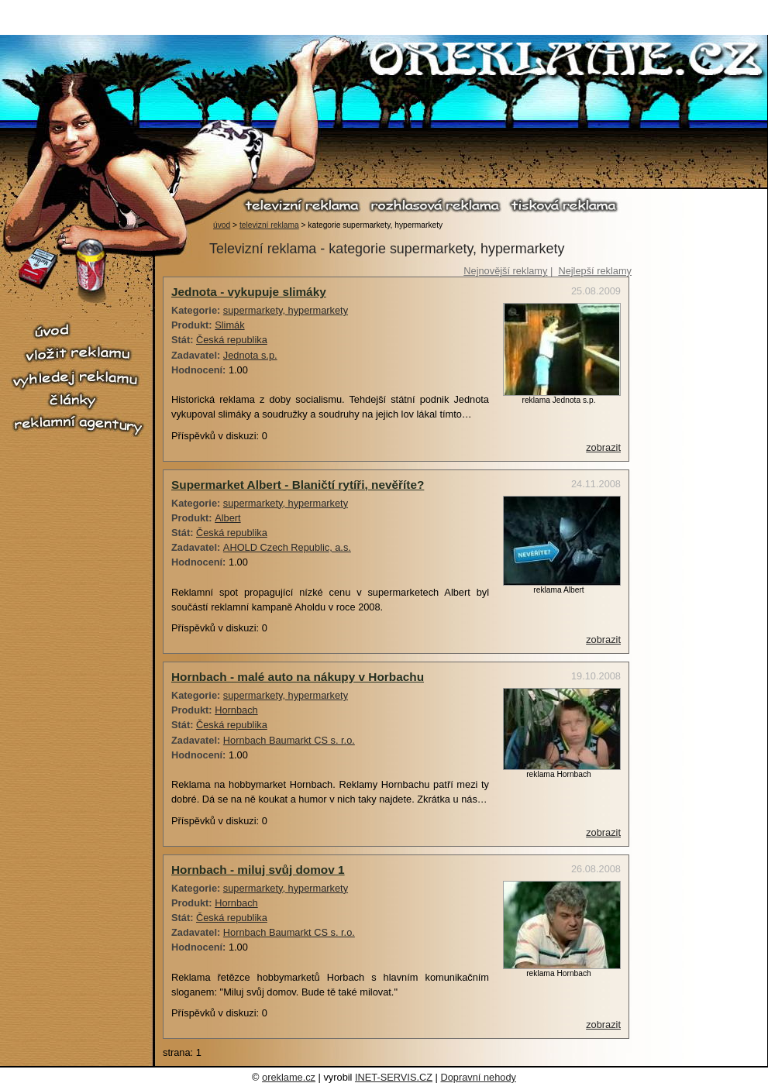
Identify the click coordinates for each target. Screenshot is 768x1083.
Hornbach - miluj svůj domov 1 (258, 869)
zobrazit (603, 447)
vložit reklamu (77, 354)
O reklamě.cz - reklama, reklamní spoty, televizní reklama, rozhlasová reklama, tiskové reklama (567, 61)
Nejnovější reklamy (505, 271)
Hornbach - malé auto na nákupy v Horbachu (297, 676)
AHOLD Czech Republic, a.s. (287, 547)
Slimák (229, 325)
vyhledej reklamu (77, 378)
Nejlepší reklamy (595, 271)
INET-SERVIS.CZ (393, 1077)
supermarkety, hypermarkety (285, 310)
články (77, 400)
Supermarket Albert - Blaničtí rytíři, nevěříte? (297, 484)
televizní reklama (302, 205)
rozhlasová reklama (434, 205)
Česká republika (231, 340)
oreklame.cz (288, 1077)
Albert (227, 518)
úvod (221, 225)
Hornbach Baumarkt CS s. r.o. (289, 740)
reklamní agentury (77, 425)
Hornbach (236, 710)
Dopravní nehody (477, 1077)
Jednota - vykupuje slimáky (248, 291)
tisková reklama (563, 205)
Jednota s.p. (250, 355)
